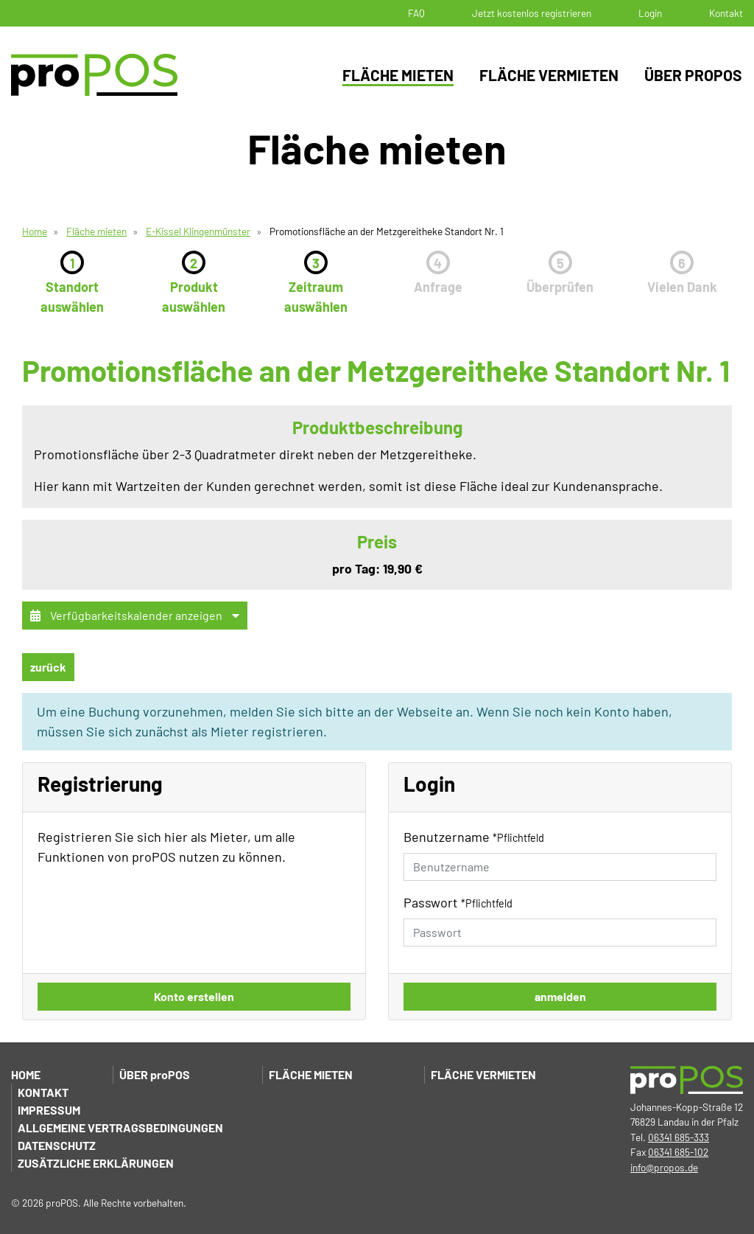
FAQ (416, 13)
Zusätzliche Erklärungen (96, 1163)
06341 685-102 (678, 1152)
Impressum (49, 1110)
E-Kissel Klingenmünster (198, 231)
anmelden (560, 996)
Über (154, 1074)
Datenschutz (57, 1145)
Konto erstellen (194, 996)
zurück (48, 667)
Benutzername (474, 837)
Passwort (458, 902)
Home (34, 231)
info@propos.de (664, 1167)
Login (650, 13)
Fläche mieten (398, 75)
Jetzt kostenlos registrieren (531, 13)
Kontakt (726, 13)
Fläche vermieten (549, 75)
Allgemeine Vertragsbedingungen (120, 1127)
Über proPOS (693, 75)
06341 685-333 (678, 1137)
